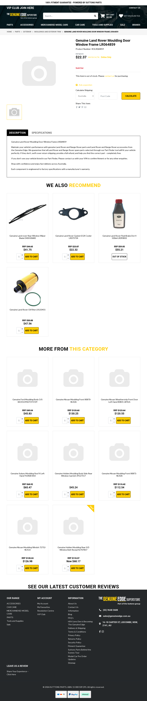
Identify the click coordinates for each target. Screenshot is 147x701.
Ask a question (84, 85)
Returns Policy (74, 639)
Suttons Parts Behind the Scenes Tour (79, 651)
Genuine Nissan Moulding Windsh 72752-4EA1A (27, 548)
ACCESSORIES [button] (26, 25)
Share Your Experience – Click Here (18, 673)
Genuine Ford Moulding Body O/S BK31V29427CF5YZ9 (27, 400)
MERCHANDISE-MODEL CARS (18, 612)
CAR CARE (12, 607)
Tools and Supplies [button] (102, 25)
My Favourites (43, 607)
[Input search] (68, 16)
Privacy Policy (74, 635)
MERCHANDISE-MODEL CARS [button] (54, 25)
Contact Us (73, 607)
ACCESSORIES (14, 603)
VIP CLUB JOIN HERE (21, 8)
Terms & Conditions (77, 631)
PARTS (10, 617)
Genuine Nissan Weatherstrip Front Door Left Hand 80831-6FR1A (119, 400)
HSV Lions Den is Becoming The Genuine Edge (80, 623)
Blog (70, 614)
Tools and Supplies (15, 621)
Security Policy (74, 642)
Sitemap (71, 663)
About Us (72, 603)
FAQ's (71, 618)
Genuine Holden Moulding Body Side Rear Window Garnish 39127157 (73, 474)
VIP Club (41, 614)
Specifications (42, 132)
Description (17, 132)
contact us (134, 8)
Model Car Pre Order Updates (77, 657)
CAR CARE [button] (80, 25)
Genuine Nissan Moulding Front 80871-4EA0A (119, 474)
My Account (42, 603)
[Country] (85, 96)
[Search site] (95, 16)
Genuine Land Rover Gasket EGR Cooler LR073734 (73, 237)
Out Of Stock (119, 257)
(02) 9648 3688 (110, 610)
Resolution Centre (45, 610)
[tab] (17, 132)
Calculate (131, 96)
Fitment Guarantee (76, 646)
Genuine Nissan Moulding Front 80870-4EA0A (73, 400)
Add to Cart (31, 257)
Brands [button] (136, 25)
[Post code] (108, 96)
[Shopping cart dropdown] (107, 16)
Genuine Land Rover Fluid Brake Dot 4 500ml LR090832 (119, 237)
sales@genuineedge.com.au (116, 616)
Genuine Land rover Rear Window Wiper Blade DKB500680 (27, 237)
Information (73, 610)
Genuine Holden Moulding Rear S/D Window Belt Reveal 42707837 (73, 548)
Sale (122, 25)
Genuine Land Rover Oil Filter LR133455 (28, 309)
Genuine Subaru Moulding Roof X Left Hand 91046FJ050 (28, 474)
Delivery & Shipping (76, 628)
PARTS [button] (10, 25)
